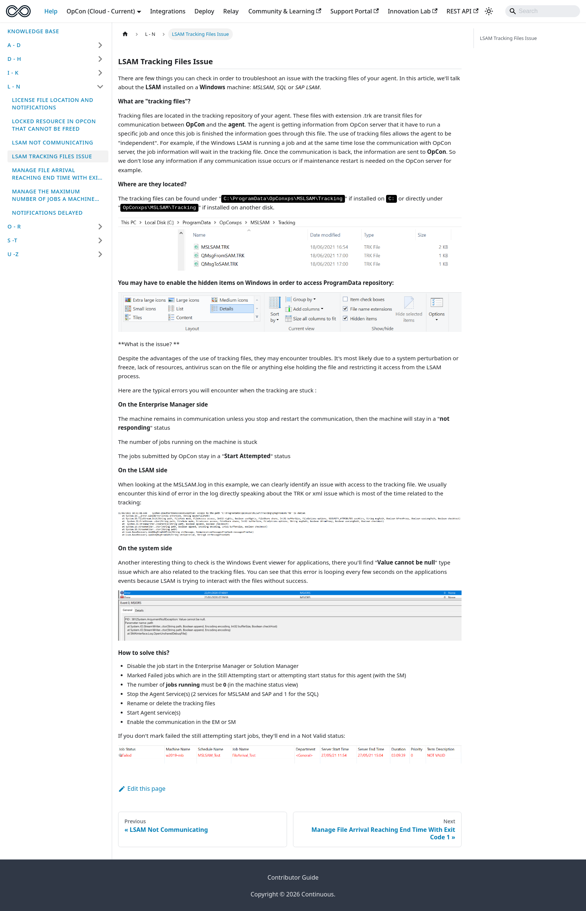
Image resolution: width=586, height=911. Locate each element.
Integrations (168, 11)
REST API (462, 11)
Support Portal (354, 11)
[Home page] (125, 34)
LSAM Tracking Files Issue (508, 38)
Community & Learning (284, 11)
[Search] (542, 11)
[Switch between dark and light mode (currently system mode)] (489, 11)
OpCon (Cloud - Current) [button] (101, 11)
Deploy (204, 11)
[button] (55, 45)
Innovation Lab (413, 11)
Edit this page (142, 788)
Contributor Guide (293, 877)
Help (50, 11)
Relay (230, 11)
